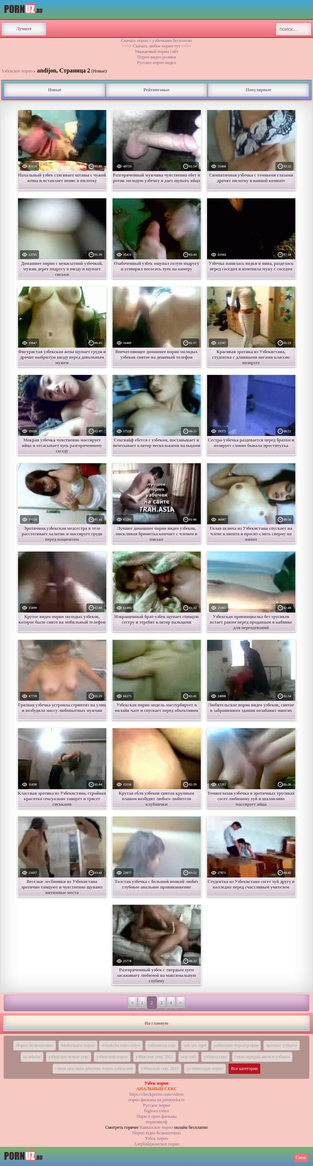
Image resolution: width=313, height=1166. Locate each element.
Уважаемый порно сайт (156, 51)
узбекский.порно (112, 1056)
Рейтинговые (156, 89)
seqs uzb (188, 1056)
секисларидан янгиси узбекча (262, 1056)
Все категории (244, 1068)
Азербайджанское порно (156, 1143)
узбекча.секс (215, 1056)
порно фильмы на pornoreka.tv (156, 1099)
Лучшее (24, 28)
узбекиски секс (162, 1045)
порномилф (156, 1121)
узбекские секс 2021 (154, 1056)
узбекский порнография (236, 1045)
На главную (156, 1023)
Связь (301, 1157)
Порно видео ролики (156, 57)
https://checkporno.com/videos (156, 1094)
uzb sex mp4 (195, 1045)
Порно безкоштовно (34, 1045)
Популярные (258, 89)
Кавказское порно (156, 1127)
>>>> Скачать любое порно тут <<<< (156, 46)
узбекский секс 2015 (160, 1068)
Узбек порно (156, 1138)
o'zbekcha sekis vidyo (121, 1045)
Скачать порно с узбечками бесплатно (156, 40)
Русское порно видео (156, 62)
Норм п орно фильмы (156, 1116)
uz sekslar (32, 1056)
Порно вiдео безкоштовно (156, 1132)
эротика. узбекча (281, 1045)
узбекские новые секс (69, 1056)
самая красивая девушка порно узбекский (94, 1068)
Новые (54, 89)
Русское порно (156, 1105)
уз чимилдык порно (204, 1068)
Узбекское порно (17, 71)
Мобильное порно (78, 1045)
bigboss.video (156, 1110)
